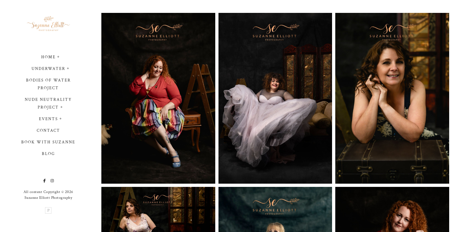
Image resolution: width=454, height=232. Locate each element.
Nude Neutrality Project (48, 104)
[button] (58, 56)
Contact (48, 131)
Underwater (48, 69)
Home (48, 57)
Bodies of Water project (48, 84)
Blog (48, 154)
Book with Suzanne (48, 142)
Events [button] (48, 119)
